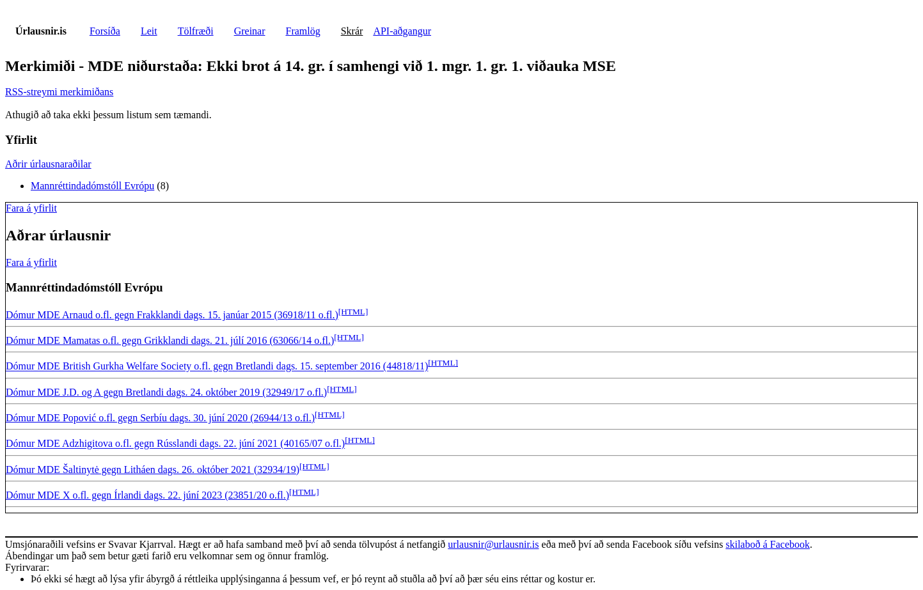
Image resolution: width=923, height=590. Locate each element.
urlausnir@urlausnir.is (493, 544)
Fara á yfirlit (31, 208)
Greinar (249, 31)
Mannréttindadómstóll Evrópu (92, 185)
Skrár (352, 31)
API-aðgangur (402, 31)
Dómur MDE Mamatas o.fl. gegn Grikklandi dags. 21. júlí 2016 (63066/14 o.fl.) (170, 340)
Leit (149, 31)
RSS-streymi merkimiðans (59, 91)
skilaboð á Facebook (767, 544)
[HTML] (353, 311)
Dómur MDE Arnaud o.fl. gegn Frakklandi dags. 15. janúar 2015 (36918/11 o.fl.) (172, 314)
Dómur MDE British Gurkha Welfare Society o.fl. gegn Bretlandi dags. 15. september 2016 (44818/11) (217, 366)
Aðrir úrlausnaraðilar (48, 164)
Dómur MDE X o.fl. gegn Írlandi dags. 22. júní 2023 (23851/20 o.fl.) (147, 495)
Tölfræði (196, 31)
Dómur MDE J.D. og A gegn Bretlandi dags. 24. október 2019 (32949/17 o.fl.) (166, 392)
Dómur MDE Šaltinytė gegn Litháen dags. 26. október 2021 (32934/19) (152, 469)
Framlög (303, 31)
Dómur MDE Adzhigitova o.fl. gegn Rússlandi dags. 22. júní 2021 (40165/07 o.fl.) (175, 444)
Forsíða (105, 31)
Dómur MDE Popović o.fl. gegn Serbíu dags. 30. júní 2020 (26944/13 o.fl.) (160, 417)
